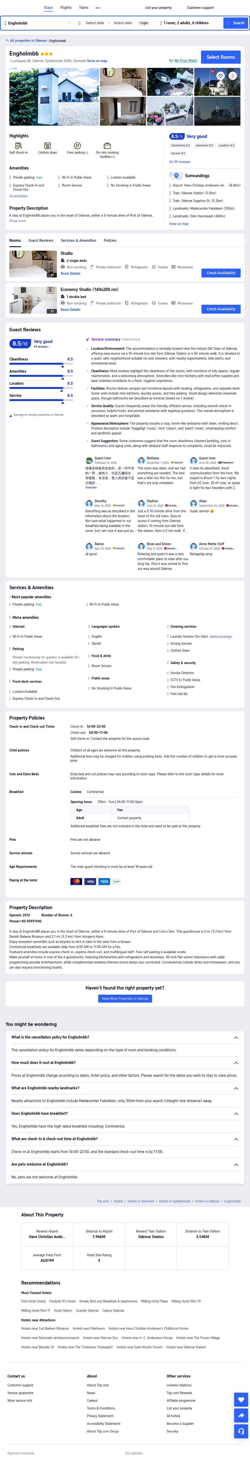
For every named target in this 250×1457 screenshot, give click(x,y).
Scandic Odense (87, 1310)
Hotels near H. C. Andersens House (147, 1338)
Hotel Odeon (63, 1310)
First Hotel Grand (33, 1301)
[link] (158, 8)
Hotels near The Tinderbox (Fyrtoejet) (85, 1347)
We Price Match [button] (185, 60)
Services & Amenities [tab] (78, 240)
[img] (54, 97)
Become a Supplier (180, 1424)
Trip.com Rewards (179, 1393)
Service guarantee (20, 1393)
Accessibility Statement (103, 1424)
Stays (48, 8)
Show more (17, 221)
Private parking (23, 604)
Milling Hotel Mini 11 (35, 1310)
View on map (178, 224)
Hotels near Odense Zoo (100, 1338)
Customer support (20, 1385)
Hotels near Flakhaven (89, 1328)
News (91, 1393)
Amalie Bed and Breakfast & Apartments (108, 1301)
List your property (179, 1408)
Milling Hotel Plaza (154, 1301)
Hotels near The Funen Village (198, 1338)
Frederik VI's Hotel (62, 1301)
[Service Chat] (241, 1431)
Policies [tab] (110, 240)
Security (172, 1431)
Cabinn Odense (113, 1310)
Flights (66, 8)
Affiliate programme (181, 1400)
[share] (241, 1415)
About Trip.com (98, 1385)
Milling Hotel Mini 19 (186, 1301)
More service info (19, 1400)
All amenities (18, 196)
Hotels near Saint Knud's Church (140, 1347)
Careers (92, 1400)
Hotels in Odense (207, 1201)
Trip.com (103, 1201)
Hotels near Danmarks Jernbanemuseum (50, 1338)
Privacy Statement (100, 1416)
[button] (98, 8)
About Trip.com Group (102, 1431)
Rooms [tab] (15, 240)
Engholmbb (24, 53)
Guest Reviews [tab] (40, 240)
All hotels (173, 1416)
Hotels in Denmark (141, 1201)
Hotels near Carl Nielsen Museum (45, 1328)
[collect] (241, 1400)
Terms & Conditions (101, 1408)
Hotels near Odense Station (186, 1347)
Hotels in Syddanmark (174, 1201)
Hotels (118, 1201)
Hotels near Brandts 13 (37, 1347)
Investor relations (179, 1385)
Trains (83, 8)
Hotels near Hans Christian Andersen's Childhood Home (148, 1328)
